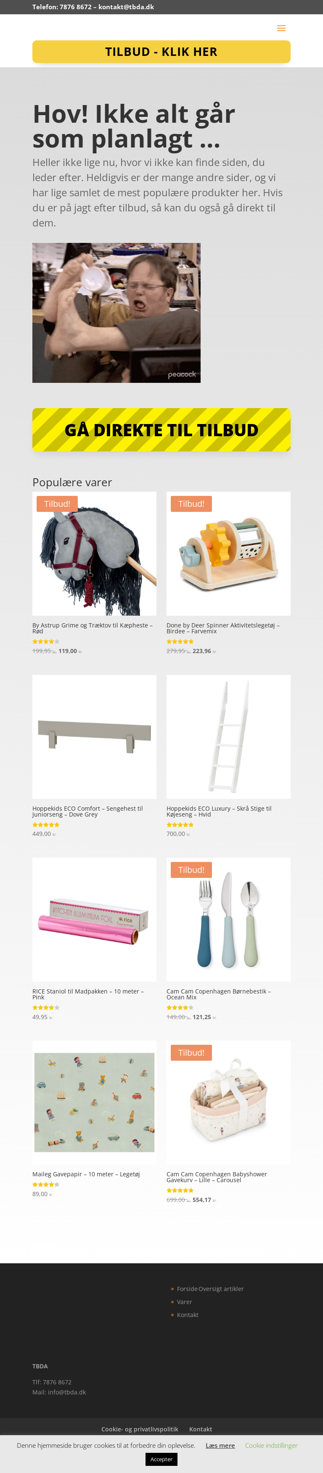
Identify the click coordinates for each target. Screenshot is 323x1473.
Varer (184, 1302)
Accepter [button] (161, 1459)
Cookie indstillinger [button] (271, 1445)
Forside (187, 1289)
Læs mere (220, 1445)
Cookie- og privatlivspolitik (139, 1429)
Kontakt (188, 1315)
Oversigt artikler (221, 1289)
